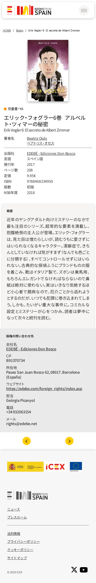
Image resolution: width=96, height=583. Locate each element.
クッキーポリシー (20, 549)
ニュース (13, 509)
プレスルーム (17, 517)
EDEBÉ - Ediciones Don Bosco (51, 153)
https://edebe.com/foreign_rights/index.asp (44, 388)
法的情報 (13, 533)
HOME (7, 30)
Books (19, 30)
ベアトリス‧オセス (40, 143)
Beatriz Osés (37, 138)
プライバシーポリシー (23, 541)
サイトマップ (17, 557)
